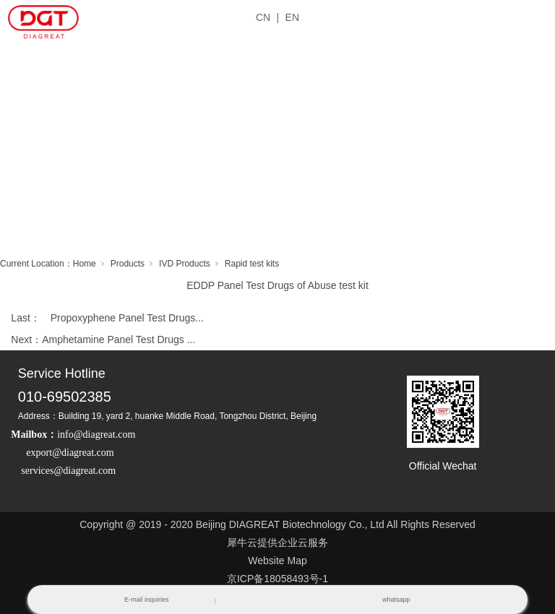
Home (84, 264)
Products (128, 264)
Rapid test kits (252, 264)
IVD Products (184, 264)
